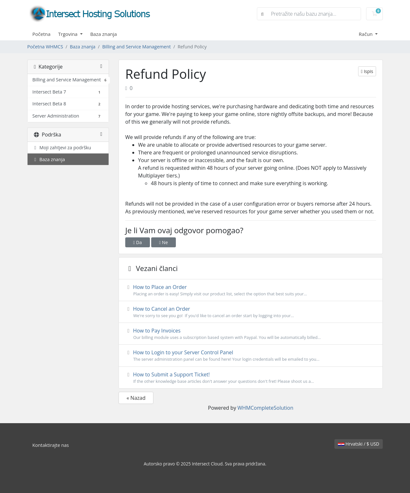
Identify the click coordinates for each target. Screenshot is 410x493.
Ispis (367, 71)
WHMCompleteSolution (265, 407)
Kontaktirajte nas (50, 445)
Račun (366, 34)
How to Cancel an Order (250, 312)
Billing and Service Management (136, 47)
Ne (163, 242)
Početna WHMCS (45, 47)
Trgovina (68, 34)
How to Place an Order (250, 290)
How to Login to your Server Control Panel (250, 355)
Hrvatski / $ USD (358, 444)
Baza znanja (103, 34)
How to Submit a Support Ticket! (250, 377)
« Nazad (136, 397)
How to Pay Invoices (250, 334)
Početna (41, 34)
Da (137, 242)
